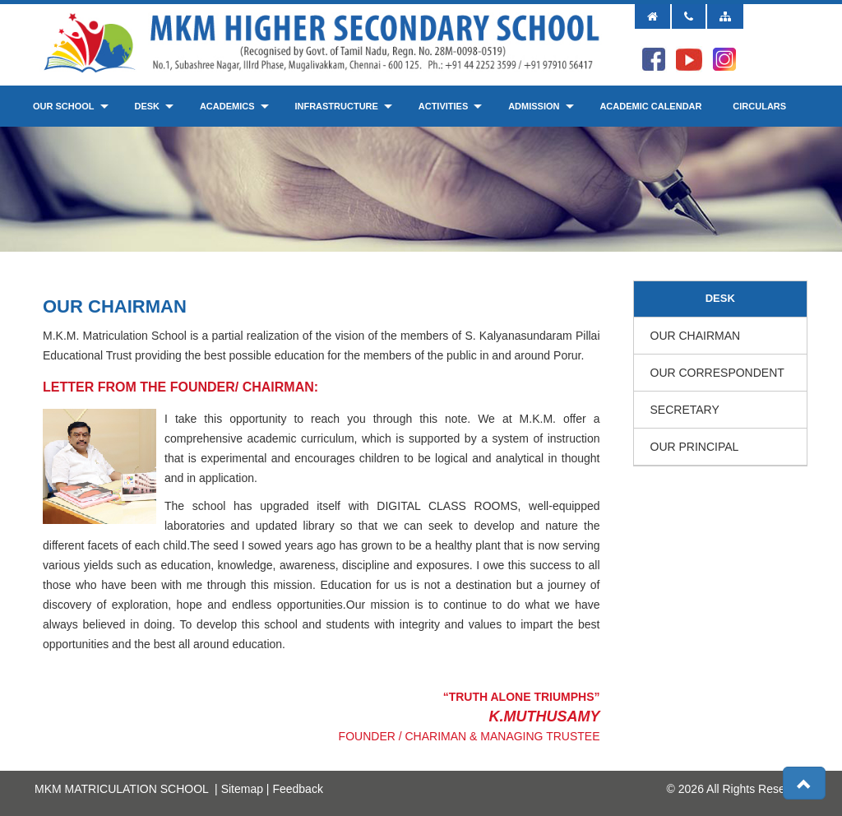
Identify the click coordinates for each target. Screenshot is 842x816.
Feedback (297, 788)
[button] (804, 783)
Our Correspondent (717, 372)
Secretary (684, 409)
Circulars (759, 106)
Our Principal (694, 446)
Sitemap (242, 788)
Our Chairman (695, 335)
